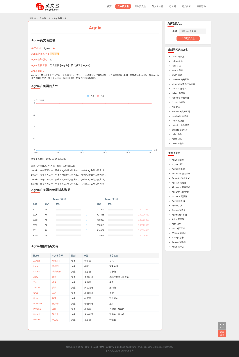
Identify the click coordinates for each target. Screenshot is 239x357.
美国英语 (88, 277)
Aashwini (176, 178)
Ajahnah (176, 214)
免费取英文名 (175, 23)
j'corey (175, 102)
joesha (175, 70)
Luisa (35, 266)
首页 (109, 6)
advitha (175, 116)
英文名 (33, 18)
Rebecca (37, 303)
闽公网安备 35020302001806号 (121, 347)
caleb (174, 134)
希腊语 (87, 282)
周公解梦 (186, 6)
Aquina (175, 242)
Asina (174, 219)
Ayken (175, 205)
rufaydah (176, 125)
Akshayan (176, 187)
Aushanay (176, 173)
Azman (175, 210)
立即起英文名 (188, 38)
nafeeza (176, 88)
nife (173, 107)
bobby (175, 61)
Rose (35, 298)
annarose (176, 111)
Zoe (35, 282)
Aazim (175, 201)
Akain (174, 160)
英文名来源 (157, 6)
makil (174, 143)
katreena (176, 98)
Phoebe (37, 309)
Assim (175, 228)
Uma (35, 293)
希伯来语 (88, 293)
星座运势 (201, 6)
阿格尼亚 (54, 53)
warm (174, 75)
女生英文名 (123, 6)
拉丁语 (87, 261)
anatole (175, 130)
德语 (86, 266)
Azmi (174, 237)
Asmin (175, 169)
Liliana (36, 271)
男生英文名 (140, 6)
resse (174, 139)
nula (174, 66)
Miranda (37, 319)
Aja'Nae (175, 182)
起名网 (172, 6)
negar (174, 120)
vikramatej (177, 84)
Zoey (35, 277)
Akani (174, 247)
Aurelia (36, 261)
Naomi (36, 314)
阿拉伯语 (88, 287)
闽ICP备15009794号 (94, 347)
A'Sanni (175, 233)
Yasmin (36, 287)
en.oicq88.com (145, 347)
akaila (175, 56)
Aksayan (176, 192)
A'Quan (175, 164)
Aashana (176, 196)
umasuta (176, 79)
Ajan (174, 224)
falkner (175, 93)
